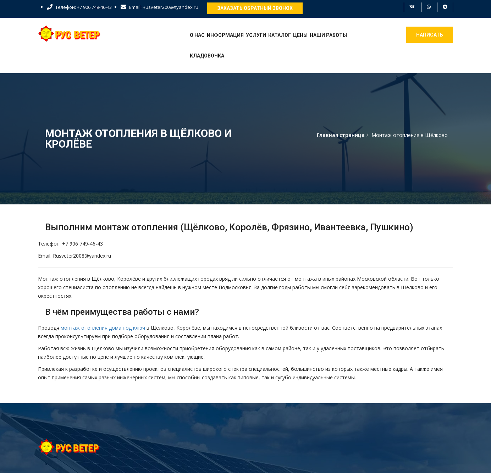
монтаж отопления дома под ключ (103, 327)
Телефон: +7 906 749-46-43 (79, 7)
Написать (429, 35)
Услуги (256, 35)
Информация (225, 35)
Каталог (279, 35)
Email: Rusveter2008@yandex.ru (159, 7)
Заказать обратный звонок (255, 8)
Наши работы (328, 35)
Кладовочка (207, 56)
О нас (197, 35)
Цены (300, 35)
